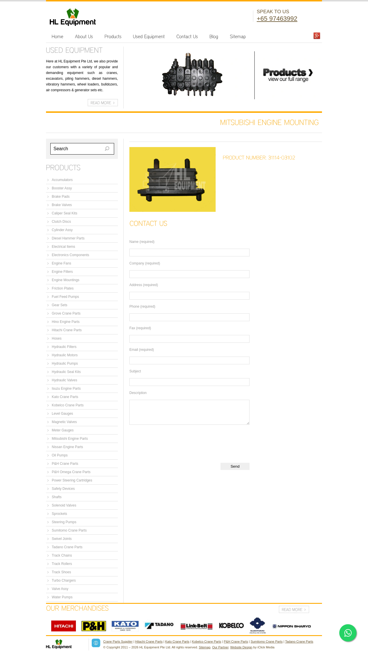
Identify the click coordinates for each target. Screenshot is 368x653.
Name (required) (141, 242)
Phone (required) (142, 306)
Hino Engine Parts (66, 322)
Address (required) (143, 285)
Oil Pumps (60, 455)
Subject (135, 371)
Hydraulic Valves (64, 380)
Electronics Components (70, 255)
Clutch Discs (61, 222)
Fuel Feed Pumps (65, 297)
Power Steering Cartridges (72, 480)
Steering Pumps (64, 522)
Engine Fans (61, 263)
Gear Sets (59, 305)
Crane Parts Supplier (118, 641)
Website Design (241, 647)
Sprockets (59, 514)
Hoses (57, 338)
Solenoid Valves (64, 505)
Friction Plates (63, 288)
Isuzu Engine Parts (66, 389)
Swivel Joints (62, 539)
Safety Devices (63, 489)
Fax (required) (140, 328)
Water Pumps (62, 597)
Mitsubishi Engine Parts (70, 439)
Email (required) (141, 350)
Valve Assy (60, 589)
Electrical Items (63, 247)
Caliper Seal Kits (64, 213)
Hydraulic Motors (65, 355)
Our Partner (220, 647)
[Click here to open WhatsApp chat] (347, 632)
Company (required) (144, 263)
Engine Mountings (65, 280)
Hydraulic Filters (64, 347)
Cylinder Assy (62, 230)
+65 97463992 (277, 18)
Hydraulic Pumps (65, 363)
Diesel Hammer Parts (68, 238)
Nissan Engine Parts (67, 447)
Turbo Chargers (64, 580)
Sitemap (204, 647)
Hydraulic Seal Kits (66, 372)
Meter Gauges (63, 430)
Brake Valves (62, 205)
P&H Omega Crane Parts (71, 472)
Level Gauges (62, 414)
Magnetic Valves (64, 422)
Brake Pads (61, 197)
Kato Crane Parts (65, 397)
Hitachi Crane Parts (67, 330)
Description (138, 393)
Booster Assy (62, 188)
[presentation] (173, 442)
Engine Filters (62, 272)
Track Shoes (61, 572)
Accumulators (62, 180)
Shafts (57, 497)
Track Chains (62, 555)
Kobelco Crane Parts (68, 405)
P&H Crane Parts (65, 464)
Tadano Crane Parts (67, 547)
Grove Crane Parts (66, 313)
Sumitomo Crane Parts (69, 530)
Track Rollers (62, 564)
